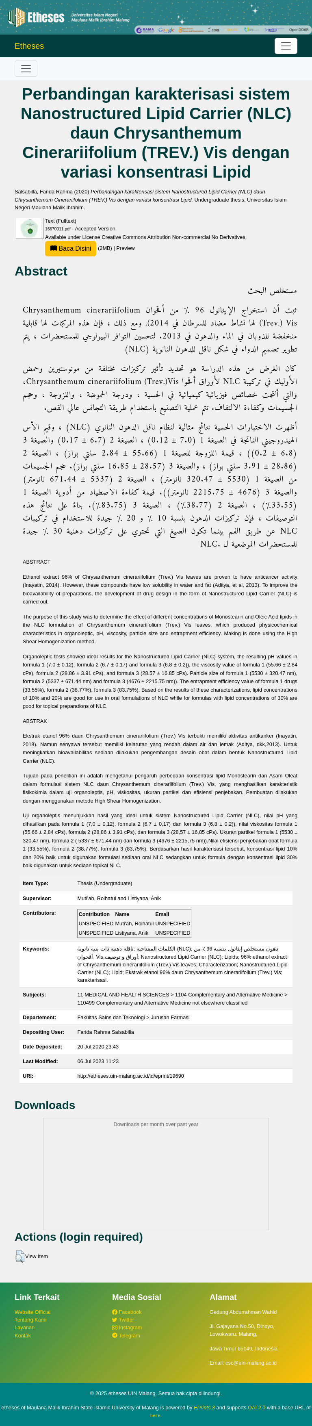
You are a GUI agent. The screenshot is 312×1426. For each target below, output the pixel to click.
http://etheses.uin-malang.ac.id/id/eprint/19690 (130, 1076)
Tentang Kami (30, 1320)
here (155, 1415)
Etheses (29, 45)
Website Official (32, 1312)
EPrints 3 (204, 1407)
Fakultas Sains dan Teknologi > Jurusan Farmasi (133, 1017)
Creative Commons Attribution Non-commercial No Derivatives (173, 237)
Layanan (25, 1327)
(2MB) (79, 248)
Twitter (123, 1320)
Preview (125, 248)
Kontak (23, 1336)
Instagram (127, 1327)
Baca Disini (70, 248)
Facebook (127, 1312)
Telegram (126, 1336)
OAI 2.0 (256, 1407)
